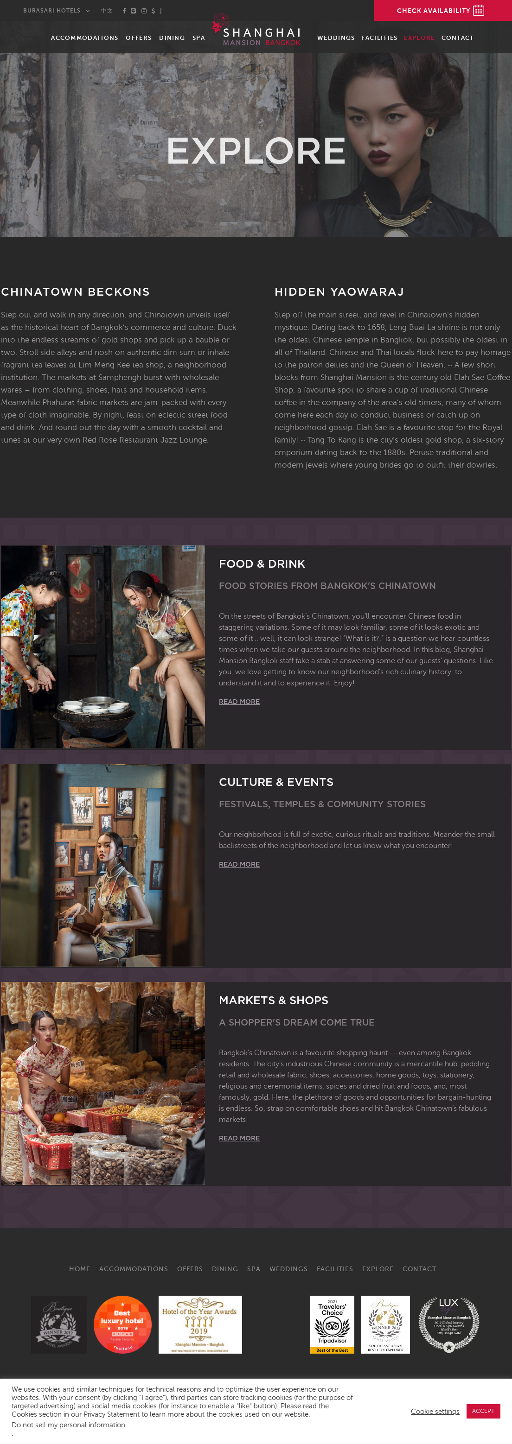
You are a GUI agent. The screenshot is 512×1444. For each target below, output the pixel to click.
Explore (419, 37)
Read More (239, 701)
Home (79, 1269)
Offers (139, 37)
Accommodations (84, 37)
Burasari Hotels (52, 10)
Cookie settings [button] (435, 1411)
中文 (107, 10)
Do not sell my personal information (68, 1425)
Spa (198, 37)
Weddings (336, 37)
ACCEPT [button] (483, 1411)
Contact (458, 37)
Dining (172, 37)
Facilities (379, 37)
